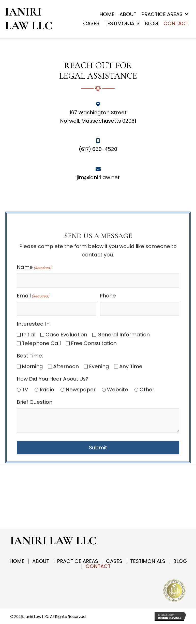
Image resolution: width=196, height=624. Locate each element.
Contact (98, 566)
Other (147, 445)
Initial (28, 390)
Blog (180, 561)
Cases (114, 561)
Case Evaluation (66, 390)
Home (16, 561)
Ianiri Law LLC (28, 19)
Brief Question (34, 457)
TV (25, 445)
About (40, 561)
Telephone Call (41, 398)
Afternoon (66, 422)
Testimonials (147, 561)
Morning (32, 422)
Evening (99, 422)
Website (117, 445)
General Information (123, 390)
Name (34, 322)
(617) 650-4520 (98, 149)
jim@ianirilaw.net (98, 177)
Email (33, 351)
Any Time (130, 422)
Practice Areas (77, 561)
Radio (47, 445)
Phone (108, 351)
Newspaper (81, 445)
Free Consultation (94, 398)
